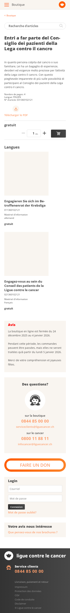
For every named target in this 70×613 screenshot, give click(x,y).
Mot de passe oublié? (22, 512)
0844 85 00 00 (29, 571)
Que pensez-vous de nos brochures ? (32, 532)
